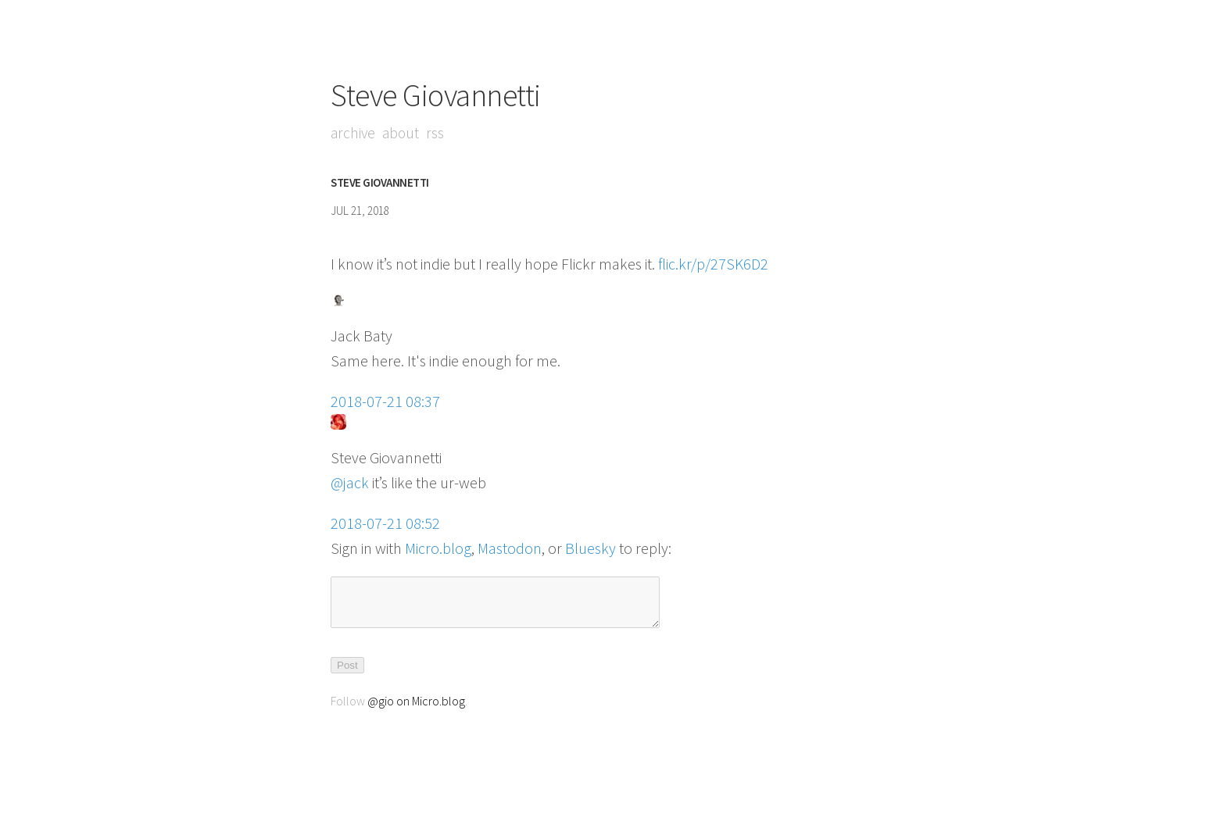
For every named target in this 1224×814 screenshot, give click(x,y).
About (403, 132)
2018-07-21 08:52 (385, 523)
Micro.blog (438, 548)
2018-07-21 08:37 (385, 401)
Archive (354, 132)
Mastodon (510, 548)
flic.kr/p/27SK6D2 (713, 263)
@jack (350, 482)
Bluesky (590, 548)
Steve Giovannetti (436, 95)
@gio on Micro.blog (416, 710)
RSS (438, 132)
